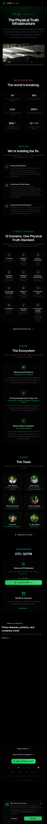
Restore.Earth (23, 749)
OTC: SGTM (23, 578)
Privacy (13, 772)
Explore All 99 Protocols (23, 329)
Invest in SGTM (24, 582)
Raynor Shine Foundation (23, 754)
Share (33, 772)
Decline (14, 818)
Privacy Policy (26, 811)
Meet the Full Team (23, 535)
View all (6, 638)
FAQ (27, 772)
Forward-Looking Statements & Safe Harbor (23, 779)
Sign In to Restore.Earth (23, 761)
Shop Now (23, 608)
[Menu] (42, 3)
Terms (20, 772)
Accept (33, 818)
